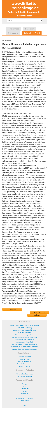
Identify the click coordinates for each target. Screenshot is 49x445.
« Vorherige (12, 309)
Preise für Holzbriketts (24, 361)
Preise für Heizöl (24, 366)
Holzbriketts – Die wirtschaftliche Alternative (24, 325)
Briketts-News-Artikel (32, 33)
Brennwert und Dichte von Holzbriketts (24, 337)
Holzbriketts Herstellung (24, 328)
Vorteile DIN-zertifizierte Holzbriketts (24, 330)
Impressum (24, 393)
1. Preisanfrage (13, 29)
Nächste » (37, 315)
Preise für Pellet (24, 359)
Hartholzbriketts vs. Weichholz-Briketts (24, 344)
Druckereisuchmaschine (24, 376)
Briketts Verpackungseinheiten (24, 335)
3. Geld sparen (13, 33)
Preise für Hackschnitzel (24, 364)
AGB (24, 386)
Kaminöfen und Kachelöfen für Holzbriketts (24, 347)
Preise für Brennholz (24, 357)
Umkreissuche (24, 400)
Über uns (24, 384)
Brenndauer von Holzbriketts (24, 342)
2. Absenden (29, 29)
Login (24, 405)
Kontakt (24, 391)
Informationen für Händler (24, 398)
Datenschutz (24, 389)
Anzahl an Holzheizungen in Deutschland (24, 349)
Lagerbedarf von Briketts (24, 332)
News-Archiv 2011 (39, 312)
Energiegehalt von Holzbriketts (24, 339)
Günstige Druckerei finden (24, 374)
